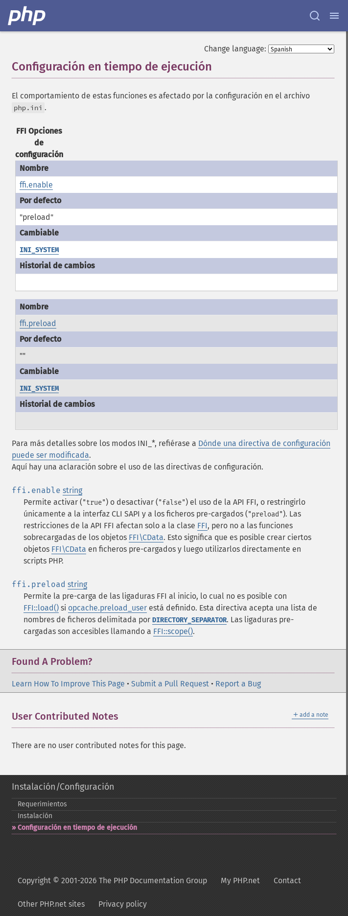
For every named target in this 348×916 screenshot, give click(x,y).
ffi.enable (36, 184)
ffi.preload (38, 323)
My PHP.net (240, 880)
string (72, 490)
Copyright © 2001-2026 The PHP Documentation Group (112, 880)
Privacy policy (122, 904)
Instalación (35, 816)
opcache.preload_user (107, 607)
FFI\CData (146, 537)
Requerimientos (42, 804)
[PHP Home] (27, 15)
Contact (287, 880)
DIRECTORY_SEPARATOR (189, 620)
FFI (202, 525)
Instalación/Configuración (63, 786)
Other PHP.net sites (51, 904)
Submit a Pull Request (170, 683)
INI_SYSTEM (39, 250)
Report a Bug (238, 683)
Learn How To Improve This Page (68, 683)
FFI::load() (41, 607)
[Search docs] (315, 15)
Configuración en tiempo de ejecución (77, 827)
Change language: (235, 48)
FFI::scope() (173, 631)
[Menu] (334, 15)
